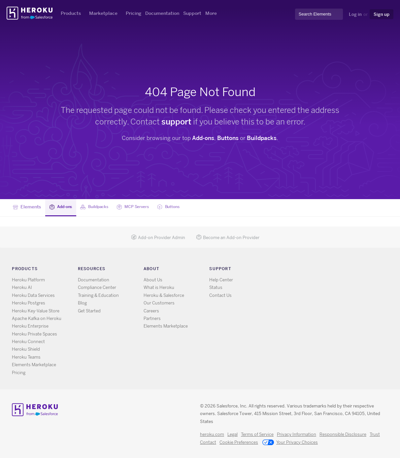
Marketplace (103, 13)
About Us (153, 279)
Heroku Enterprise (30, 326)
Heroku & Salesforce (164, 295)
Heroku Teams (26, 357)
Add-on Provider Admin (158, 237)
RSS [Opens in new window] (278, 269)
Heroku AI (22, 287)
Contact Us (220, 295)
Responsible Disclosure (342, 434)
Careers (151, 310)
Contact (208, 442)
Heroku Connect (28, 341)
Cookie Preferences (238, 442)
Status (215, 287)
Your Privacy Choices (290, 443)
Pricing (133, 13)
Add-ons (203, 138)
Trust (375, 434)
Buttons (228, 138)
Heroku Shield (26, 349)
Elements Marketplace (34, 364)
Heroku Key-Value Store (35, 310)
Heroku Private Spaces (34, 334)
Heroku (30, 13)
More (211, 13)
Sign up (381, 14)
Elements (27, 207)
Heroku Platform (28, 279)
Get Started (89, 310)
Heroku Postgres (28, 302)
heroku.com (212, 434)
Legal (232, 434)
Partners (152, 318)
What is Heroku (159, 287)
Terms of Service (257, 434)
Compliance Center (97, 287)
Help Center (221, 279)
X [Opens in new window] (288, 269)
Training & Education (98, 295)
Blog (82, 302)
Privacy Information (296, 434)
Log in (355, 14)
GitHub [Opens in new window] (297, 269)
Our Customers (159, 302)
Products (71, 13)
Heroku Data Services (33, 295)
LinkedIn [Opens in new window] (307, 269)
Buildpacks (262, 138)
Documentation (162, 13)
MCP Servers (142, 207)
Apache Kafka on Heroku (36, 318)
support (176, 122)
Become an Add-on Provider (227, 237)
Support (192, 13)
